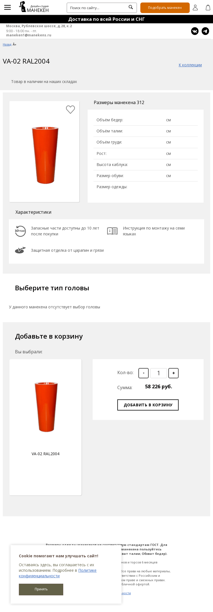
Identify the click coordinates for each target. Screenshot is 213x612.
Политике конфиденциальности (58, 573)
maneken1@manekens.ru (28, 35)
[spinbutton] (158, 373)
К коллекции (190, 64)
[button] (173, 373)
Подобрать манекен (165, 7)
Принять (41, 589)
